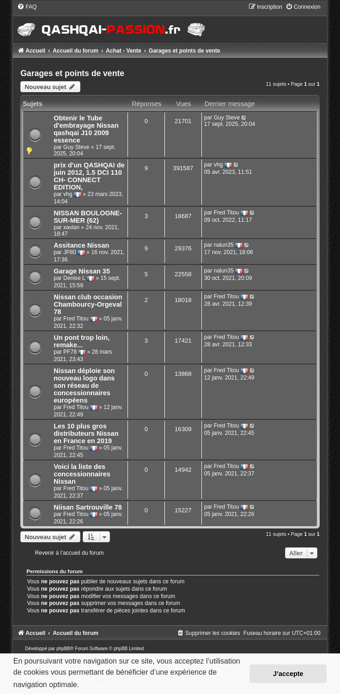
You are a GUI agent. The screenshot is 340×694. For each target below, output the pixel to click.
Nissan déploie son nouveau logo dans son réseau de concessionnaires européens (84, 385)
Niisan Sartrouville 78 (88, 507)
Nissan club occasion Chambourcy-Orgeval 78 (88, 304)
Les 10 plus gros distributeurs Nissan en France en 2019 (86, 433)
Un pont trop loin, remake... (81, 341)
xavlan (71, 227)
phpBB (63, 648)
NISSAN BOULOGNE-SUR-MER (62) (88, 216)
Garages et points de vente (72, 73)
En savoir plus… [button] (110, 684)
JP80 (69, 252)
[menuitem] (26, 7)
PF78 (70, 352)
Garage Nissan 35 (82, 271)
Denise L (74, 278)
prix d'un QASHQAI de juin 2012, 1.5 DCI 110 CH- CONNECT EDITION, (89, 176)
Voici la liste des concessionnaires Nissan (82, 474)
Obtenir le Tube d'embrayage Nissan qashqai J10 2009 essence (86, 129)
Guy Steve (76, 147)
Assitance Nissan (81, 245)
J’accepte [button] (288, 673)
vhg (68, 194)
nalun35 (224, 245)
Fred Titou (226, 212)
